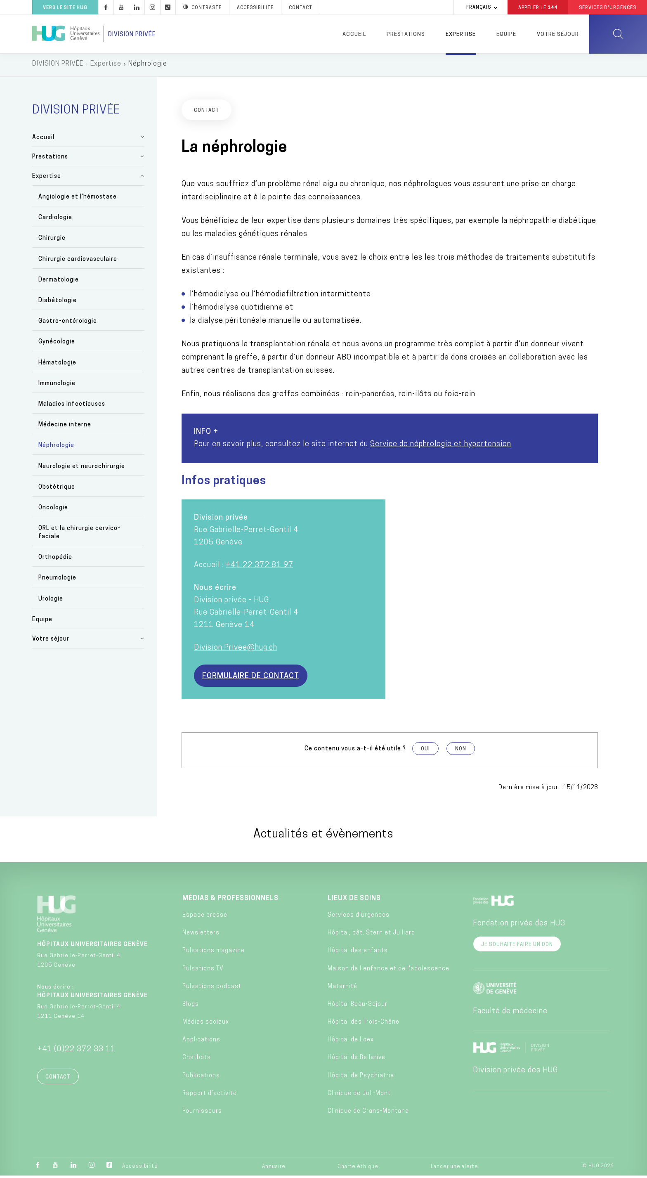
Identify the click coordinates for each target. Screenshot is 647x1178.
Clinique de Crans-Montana (368, 1113)
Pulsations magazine (213, 953)
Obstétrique (56, 489)
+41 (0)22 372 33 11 (76, 1051)
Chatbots (196, 1060)
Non (460, 751)
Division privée (132, 35)
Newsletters (201, 935)
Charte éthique (358, 1168)
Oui (425, 751)
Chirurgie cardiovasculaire (77, 261)
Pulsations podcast (211, 989)
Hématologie (57, 365)
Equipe (506, 34)
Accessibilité (140, 1168)
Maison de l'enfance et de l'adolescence (388, 971)
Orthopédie (55, 560)
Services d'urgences (359, 917)
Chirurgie (52, 241)
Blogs (190, 1006)
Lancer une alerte (454, 1168)
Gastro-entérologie (67, 324)
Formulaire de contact (250, 678)
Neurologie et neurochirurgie (81, 469)
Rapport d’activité (209, 1096)
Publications (201, 1078)
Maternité (342, 989)
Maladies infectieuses (71, 406)
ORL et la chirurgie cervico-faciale (79, 534)
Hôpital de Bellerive (356, 1060)
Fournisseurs (202, 1113)
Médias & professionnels (230, 900)
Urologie (50, 601)
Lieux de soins (354, 900)
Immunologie (57, 386)
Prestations (406, 34)
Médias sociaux (205, 1024)
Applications (201, 1042)
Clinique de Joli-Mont (359, 1096)
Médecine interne (64, 427)
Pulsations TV (203, 971)
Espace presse (204, 917)
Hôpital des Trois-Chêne (363, 1024)
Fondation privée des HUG (519, 926)
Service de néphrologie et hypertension (440, 446)
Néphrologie (56, 448)
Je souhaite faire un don (517, 946)
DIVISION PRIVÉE (57, 66)
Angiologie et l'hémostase (77, 199)
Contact (58, 1079)
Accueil (354, 34)
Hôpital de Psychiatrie (361, 1078)
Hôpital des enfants (358, 953)
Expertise (461, 34)
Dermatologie (58, 282)
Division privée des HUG (515, 1072)
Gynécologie (56, 344)
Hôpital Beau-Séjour (357, 1006)
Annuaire (274, 1168)
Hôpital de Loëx (351, 1042)
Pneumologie (57, 580)
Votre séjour (558, 34)
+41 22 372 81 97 (259, 567)
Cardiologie (55, 220)
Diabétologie (57, 303)
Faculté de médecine (510, 1013)
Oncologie (53, 510)
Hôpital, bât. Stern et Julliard (371, 935)
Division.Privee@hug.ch (235, 650)
